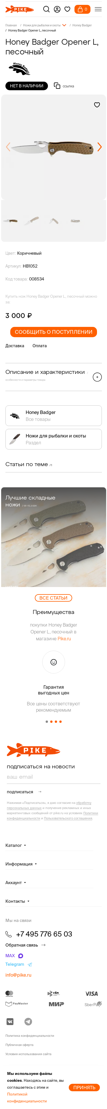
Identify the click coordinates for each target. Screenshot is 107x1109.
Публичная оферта (19, 1045)
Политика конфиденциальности (29, 1035)
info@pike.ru (18, 975)
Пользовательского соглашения (68, 818)
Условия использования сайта (28, 1054)
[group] (53, 147)
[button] (99, 147)
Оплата (40, 346)
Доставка (14, 346)
